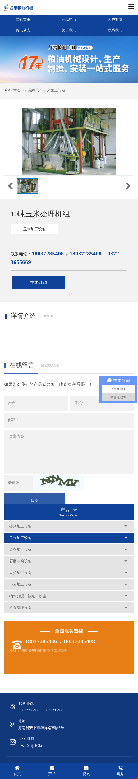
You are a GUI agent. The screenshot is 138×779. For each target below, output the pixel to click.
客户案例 (115, 20)
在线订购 (38, 282)
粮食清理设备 (20, 608)
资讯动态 (23, 30)
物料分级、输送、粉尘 (27, 596)
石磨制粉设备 (20, 561)
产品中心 (69, 20)
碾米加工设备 (20, 526)
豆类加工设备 (20, 573)
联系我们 (115, 30)
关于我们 (69, 30)
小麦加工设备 (20, 584)
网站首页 (23, 20)
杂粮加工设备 (20, 550)
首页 (17, 90)
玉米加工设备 (54, 90)
